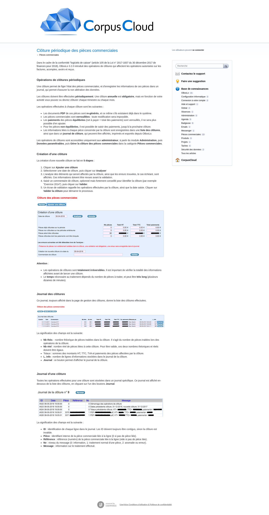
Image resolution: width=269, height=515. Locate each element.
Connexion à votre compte (193, 100)
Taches (184, 146)
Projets (184, 142)
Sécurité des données (191, 149)
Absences (185, 112)
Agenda (184, 119)
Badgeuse (186, 123)
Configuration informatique (193, 96)
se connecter (198, 50)
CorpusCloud (189, 160)
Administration (187, 115)
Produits (185, 138)
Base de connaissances (194, 88)
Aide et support (188, 104)
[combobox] (200, 66)
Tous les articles (188, 153)
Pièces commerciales (191, 134)
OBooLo (185, 93)
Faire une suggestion (193, 81)
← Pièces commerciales (48, 55)
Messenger (186, 130)
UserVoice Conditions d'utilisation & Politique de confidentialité (146, 504)
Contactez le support (193, 73)
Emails (184, 127)
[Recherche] (226, 66)
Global (184, 108)
